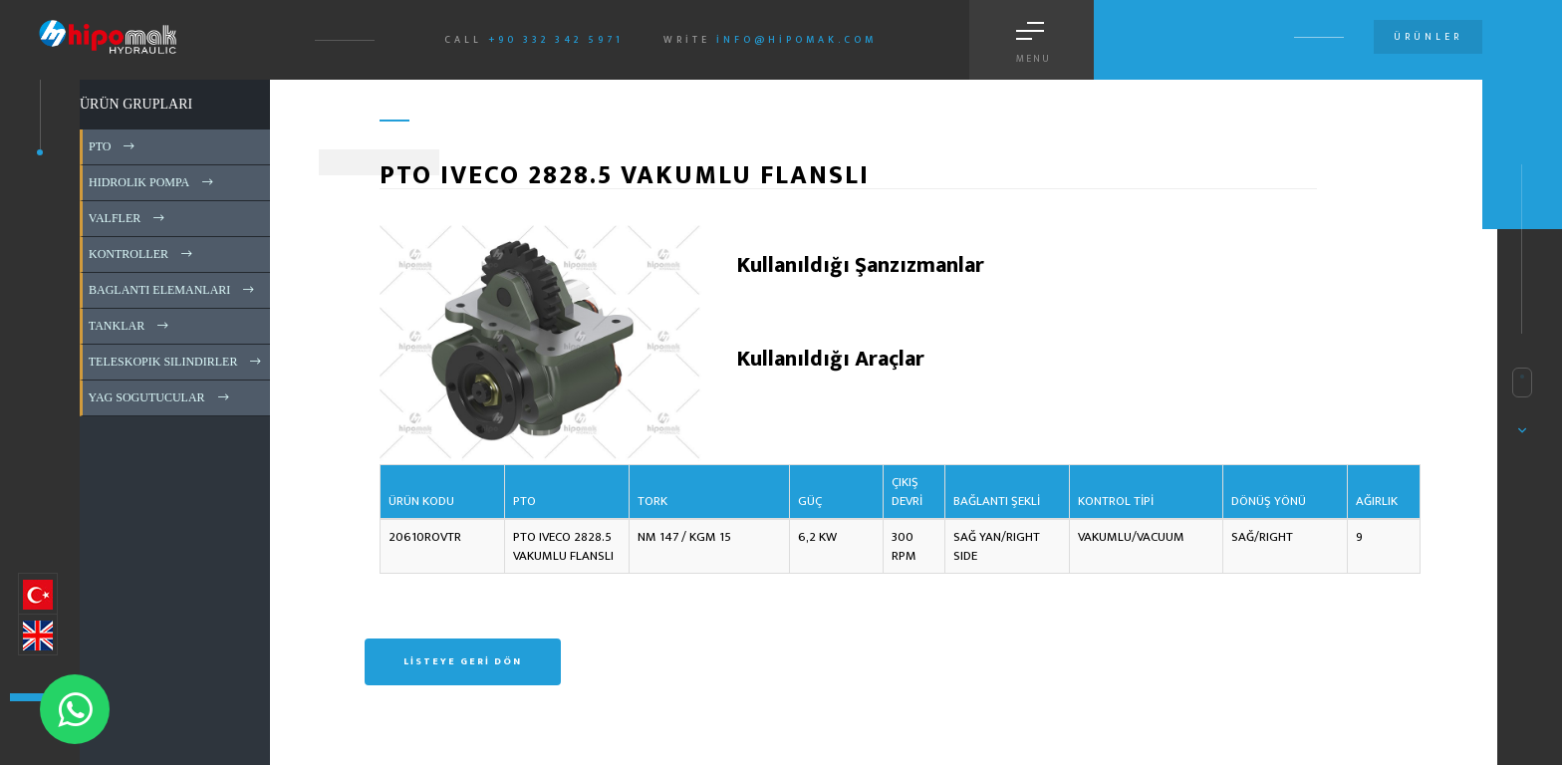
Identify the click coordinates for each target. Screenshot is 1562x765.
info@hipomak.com (796, 40)
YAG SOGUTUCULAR (160, 397)
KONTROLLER (142, 254)
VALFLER (128, 218)
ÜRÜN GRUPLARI (136, 104)
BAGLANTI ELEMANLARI (173, 290)
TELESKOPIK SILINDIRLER (176, 362)
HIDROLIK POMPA (152, 182)
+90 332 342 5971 (556, 40)
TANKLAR (130, 326)
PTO (113, 146)
